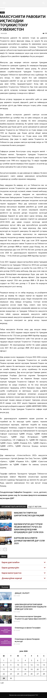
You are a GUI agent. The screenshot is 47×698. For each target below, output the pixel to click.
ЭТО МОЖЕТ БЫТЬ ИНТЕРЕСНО (13, 507)
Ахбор (2, 12)
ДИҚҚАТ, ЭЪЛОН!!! (22, 593)
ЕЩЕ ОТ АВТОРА (35, 507)
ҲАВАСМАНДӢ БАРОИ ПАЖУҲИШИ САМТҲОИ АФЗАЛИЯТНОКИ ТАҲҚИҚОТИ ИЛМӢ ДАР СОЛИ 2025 (30, 607)
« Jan (2, 683)
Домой (2, 9)
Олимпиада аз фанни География (27, 628)
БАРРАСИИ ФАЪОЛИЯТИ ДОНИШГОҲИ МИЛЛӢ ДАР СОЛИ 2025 (29, 541)
